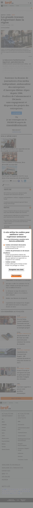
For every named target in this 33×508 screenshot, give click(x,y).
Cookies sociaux (10, 262)
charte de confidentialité (16, 241)
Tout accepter (16, 275)
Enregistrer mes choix (16, 269)
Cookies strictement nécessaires (16, 245)
